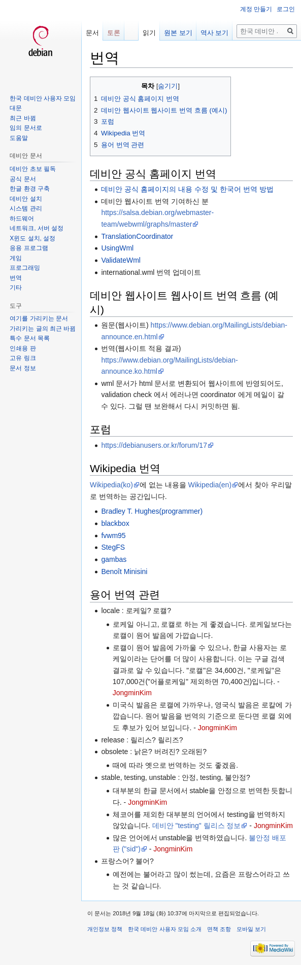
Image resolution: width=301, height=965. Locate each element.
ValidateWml (121, 260)
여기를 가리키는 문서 (39, 318)
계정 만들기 (256, 9)
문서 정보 (23, 368)
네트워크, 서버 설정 (36, 228)
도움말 (19, 137)
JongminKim (132, 693)
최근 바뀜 (23, 118)
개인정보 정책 (104, 929)
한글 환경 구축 (30, 188)
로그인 (286, 9)
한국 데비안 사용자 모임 (43, 98)
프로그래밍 (25, 267)
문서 (92, 33)
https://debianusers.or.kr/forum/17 (154, 445)
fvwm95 (113, 535)
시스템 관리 (26, 208)
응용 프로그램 (29, 248)
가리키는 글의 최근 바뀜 (43, 328)
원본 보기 (178, 33)
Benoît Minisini (124, 571)
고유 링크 (23, 358)
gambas (113, 559)
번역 (16, 277)
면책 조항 (219, 929)
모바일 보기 (251, 929)
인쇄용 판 (23, 348)
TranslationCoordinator (137, 236)
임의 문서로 (26, 127)
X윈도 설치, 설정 (32, 238)
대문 (16, 108)
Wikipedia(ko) (111, 485)
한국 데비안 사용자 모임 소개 (164, 929)
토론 (113, 33)
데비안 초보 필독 (33, 168)
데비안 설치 (26, 198)
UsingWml (117, 248)
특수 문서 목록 (30, 338)
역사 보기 (214, 33)
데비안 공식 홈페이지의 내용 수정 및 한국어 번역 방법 (187, 189)
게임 (16, 258)
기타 (16, 287)
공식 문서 (23, 179)
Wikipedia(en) (209, 485)
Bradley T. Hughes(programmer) (152, 511)
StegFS (113, 547)
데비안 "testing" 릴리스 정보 (196, 825)
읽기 (149, 33)
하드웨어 (22, 218)
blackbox (115, 523)
